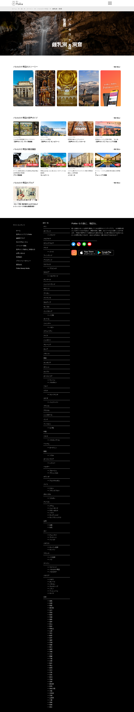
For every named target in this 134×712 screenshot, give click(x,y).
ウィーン (51, 380)
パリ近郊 (51, 557)
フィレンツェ (52, 591)
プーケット (52, 537)
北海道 (50, 693)
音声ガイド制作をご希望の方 (25, 249)
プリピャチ (52, 268)
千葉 (49, 658)
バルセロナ (52, 572)
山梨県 (50, 698)
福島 (49, 619)
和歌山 (50, 628)
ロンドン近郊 (52, 547)
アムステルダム (53, 480)
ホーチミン (52, 447)
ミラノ (50, 588)
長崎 (49, 702)
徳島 (49, 601)
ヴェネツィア (52, 586)
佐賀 (49, 603)
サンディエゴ (52, 515)
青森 (49, 645)
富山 (49, 624)
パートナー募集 (21, 246)
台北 (49, 527)
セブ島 (50, 428)
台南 (49, 525)
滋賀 (49, 640)
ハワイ (50, 513)
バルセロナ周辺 (42, 9)
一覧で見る (116, 67)
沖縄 (49, 651)
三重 (49, 700)
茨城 (49, 679)
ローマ (50, 593)
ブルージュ (52, 470)
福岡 (49, 649)
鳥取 (49, 605)
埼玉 (49, 633)
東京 (49, 707)
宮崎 (49, 617)
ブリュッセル (52, 473)
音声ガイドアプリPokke (24, 234)
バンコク (51, 539)
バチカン (51, 584)
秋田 (49, 615)
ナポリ (50, 579)
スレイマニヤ (52, 394)
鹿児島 (50, 608)
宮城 (49, 642)
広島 (49, 672)
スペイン (30, 9)
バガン (50, 327)
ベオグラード (52, 276)
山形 (49, 631)
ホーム (14, 9)
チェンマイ (52, 535)
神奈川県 (51, 688)
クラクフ (51, 235)
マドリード (52, 567)
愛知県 (50, 684)
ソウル (50, 455)
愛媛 (49, 656)
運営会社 (19, 264)
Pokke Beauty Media (23, 268)
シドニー (51, 463)
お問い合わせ (20, 253)
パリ (49, 559)
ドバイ (50, 251)
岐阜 (49, 635)
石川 (49, 670)
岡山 (49, 665)
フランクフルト (53, 490)
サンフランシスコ (54, 517)
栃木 (49, 663)
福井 (49, 621)
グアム (50, 506)
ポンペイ (51, 582)
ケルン (50, 488)
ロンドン (51, 549)
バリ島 (50, 315)
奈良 (49, 675)
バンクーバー (52, 402)
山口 (49, 610)
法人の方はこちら (22, 242)
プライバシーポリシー (23, 261)
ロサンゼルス (52, 510)
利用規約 (19, 257)
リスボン (51, 498)
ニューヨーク (52, 508)
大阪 (49, 691)
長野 (49, 681)
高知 (49, 612)
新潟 (49, 677)
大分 (49, 654)
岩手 (49, 638)
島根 (49, 705)
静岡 (49, 668)
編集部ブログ (20, 238)
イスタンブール (53, 440)
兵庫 (49, 661)
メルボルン (52, 382)
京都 (49, 695)
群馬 (49, 686)
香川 (49, 647)
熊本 (49, 626)
